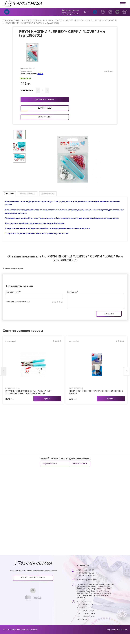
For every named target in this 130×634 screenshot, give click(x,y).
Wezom (124, 629)
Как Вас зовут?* (13, 292)
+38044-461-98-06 (85, 570)
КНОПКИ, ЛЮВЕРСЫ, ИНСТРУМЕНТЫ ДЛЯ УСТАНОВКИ (91, 20)
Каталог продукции (35, 20)
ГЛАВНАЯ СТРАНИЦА (13, 20)
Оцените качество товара (18, 302)
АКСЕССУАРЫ (54, 20)
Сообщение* (72, 292)
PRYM (40, 73)
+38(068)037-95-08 (85, 573)
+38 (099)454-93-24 (85, 575)
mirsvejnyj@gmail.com (87, 580)
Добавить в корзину (44, 99)
